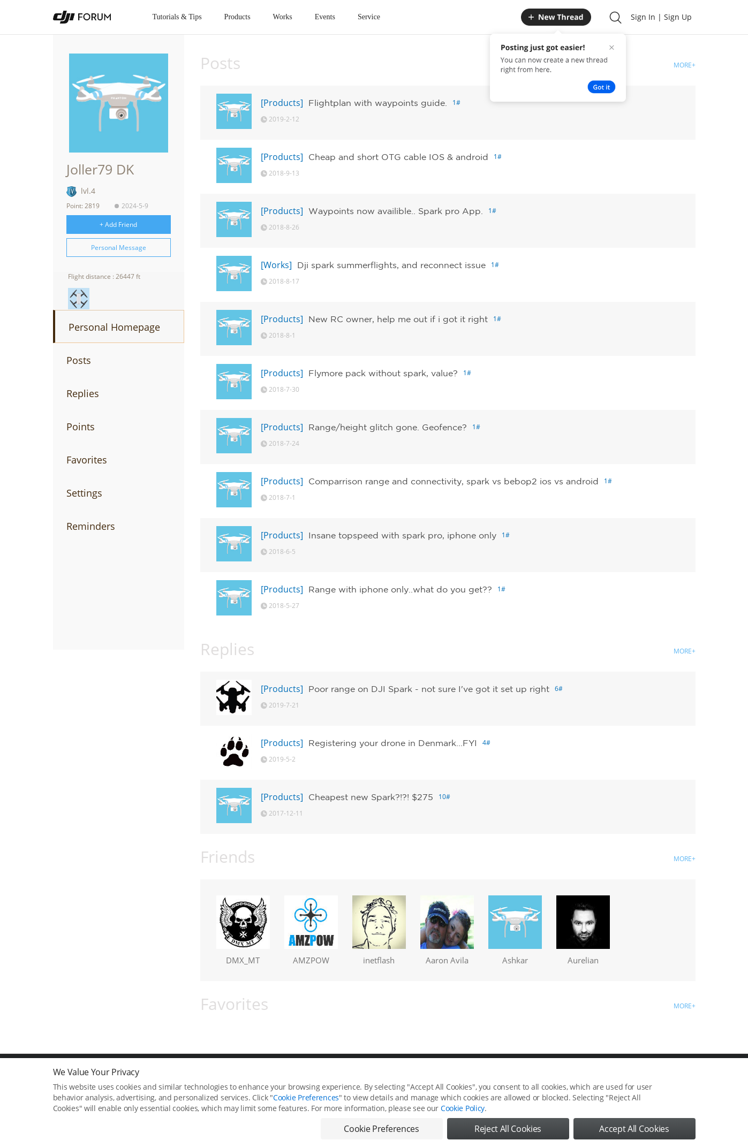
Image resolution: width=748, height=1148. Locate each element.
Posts (78, 360)
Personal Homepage (114, 327)
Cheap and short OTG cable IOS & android (398, 157)
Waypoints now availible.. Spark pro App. (395, 211)
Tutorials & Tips (177, 17)
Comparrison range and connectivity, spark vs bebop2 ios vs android (453, 481)
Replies (82, 393)
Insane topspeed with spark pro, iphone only (402, 535)
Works (282, 17)
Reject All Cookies (507, 1130)
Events (325, 17)
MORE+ (685, 65)
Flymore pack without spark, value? (383, 373)
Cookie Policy (463, 1109)
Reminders (90, 526)
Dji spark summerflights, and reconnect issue (391, 265)
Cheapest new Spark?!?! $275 (370, 797)
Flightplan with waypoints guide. (377, 103)
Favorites (86, 459)
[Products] (282, 103)
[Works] (276, 265)
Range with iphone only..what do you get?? (400, 589)
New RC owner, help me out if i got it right (398, 319)
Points (80, 426)
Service (369, 17)
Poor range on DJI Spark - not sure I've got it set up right (428, 689)
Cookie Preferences (306, 1098)
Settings (84, 492)
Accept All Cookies (634, 1130)
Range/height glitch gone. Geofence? (387, 427)
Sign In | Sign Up (661, 17)
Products (237, 17)
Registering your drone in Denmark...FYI (392, 743)
